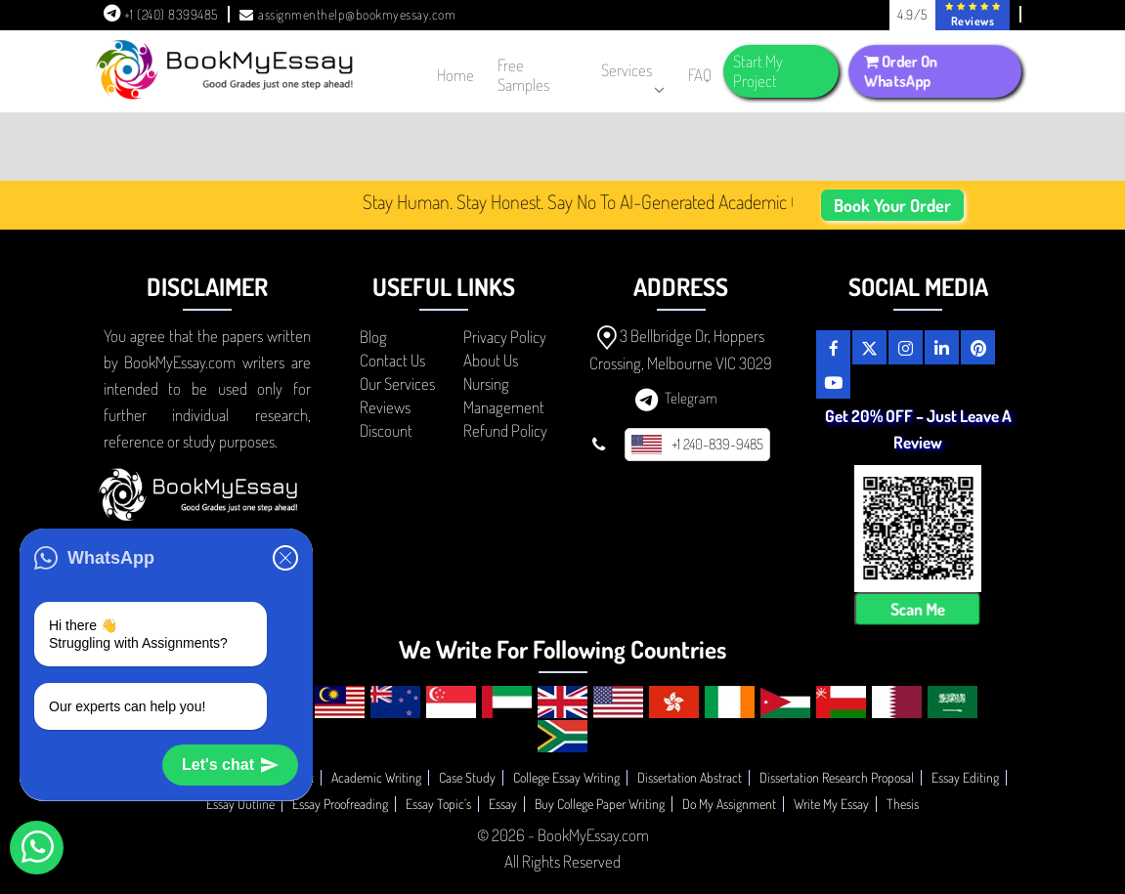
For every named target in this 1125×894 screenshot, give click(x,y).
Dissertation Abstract (689, 777)
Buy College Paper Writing (600, 803)
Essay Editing (965, 777)
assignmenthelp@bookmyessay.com (347, 14)
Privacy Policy (504, 336)
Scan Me (917, 609)
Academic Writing (376, 777)
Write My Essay (831, 803)
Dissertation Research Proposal (836, 777)
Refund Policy (505, 430)
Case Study (467, 777)
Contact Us (392, 360)
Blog (373, 336)
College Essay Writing (566, 777)
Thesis (903, 803)
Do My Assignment (729, 803)
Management (503, 407)
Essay (503, 803)
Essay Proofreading (340, 803)
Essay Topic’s (438, 803)
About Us (490, 360)
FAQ (700, 74)
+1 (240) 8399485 (161, 14)
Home (455, 74)
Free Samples (523, 75)
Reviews (385, 407)
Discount (386, 430)
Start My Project (758, 71)
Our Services (397, 383)
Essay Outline (240, 803)
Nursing (486, 383)
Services (633, 75)
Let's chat (230, 765)
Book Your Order (892, 205)
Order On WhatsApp (900, 71)
